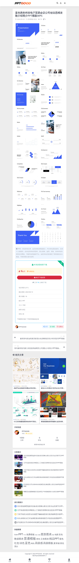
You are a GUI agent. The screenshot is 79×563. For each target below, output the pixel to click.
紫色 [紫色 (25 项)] (61, 538)
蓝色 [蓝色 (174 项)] (28, 543)
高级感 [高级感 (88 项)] (39, 543)
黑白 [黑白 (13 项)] (16, 546)
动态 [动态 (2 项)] (36, 535)
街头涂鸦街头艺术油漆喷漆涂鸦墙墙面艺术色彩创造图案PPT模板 (43, 478)
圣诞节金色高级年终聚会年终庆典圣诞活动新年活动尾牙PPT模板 (25, 389)
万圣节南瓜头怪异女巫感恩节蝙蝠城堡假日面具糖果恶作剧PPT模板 (43, 471)
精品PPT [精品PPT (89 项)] (54, 538)
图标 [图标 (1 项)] (53, 535)
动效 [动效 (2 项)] (39, 535)
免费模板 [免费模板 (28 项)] (30, 534)
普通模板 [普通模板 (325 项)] (30, 538)
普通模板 (31, 19)
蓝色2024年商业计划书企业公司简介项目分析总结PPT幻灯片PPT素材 (53, 389)
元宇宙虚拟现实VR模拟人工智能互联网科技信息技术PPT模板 (43, 463)
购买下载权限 (39, 277)
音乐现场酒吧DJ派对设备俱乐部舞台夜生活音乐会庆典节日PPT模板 (43, 456)
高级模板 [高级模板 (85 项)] (48, 543)
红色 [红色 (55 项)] (16, 543)
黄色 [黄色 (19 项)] (62, 543)
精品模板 (23, 419)
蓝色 (35, 19)
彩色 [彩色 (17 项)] (61, 534)
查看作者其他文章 (39, 444)
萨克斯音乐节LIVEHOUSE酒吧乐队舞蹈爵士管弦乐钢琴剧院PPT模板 (44, 485)
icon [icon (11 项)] (16, 534)
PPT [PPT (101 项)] (20, 534)
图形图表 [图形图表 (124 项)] (46, 534)
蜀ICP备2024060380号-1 (39, 556)
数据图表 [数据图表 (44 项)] (18, 538)
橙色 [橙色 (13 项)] (38, 539)
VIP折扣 (30, 271)
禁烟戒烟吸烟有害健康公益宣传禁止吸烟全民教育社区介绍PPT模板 (52, 422)
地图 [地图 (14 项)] (56, 534)
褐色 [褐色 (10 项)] (33, 543)
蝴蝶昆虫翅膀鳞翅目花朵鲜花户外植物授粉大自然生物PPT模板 (43, 492)
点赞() (60, 326)
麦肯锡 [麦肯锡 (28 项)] (56, 543)
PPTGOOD (20, 326)
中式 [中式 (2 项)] (24, 535)
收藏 (52, 326)
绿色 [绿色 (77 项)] (22, 543)
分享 (45, 326)
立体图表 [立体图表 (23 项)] (45, 538)
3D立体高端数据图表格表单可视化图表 (25, 422)
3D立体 (17, 419)
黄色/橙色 (24, 386)
